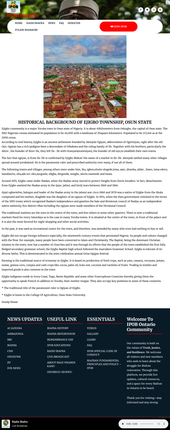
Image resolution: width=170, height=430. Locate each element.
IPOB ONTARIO (22, 15)
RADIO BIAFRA (56, 351)
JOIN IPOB (118, 26)
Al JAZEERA (14, 328)
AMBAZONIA (15, 333)
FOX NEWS (14, 368)
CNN (10, 351)
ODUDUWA (14, 356)
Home (18, 23)
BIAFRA (12, 345)
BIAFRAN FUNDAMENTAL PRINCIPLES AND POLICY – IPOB (104, 364)
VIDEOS (91, 328)
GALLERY (93, 333)
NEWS (51, 23)
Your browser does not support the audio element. (143, 423)
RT (9, 362)
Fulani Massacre (26, 29)
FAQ (61, 23)
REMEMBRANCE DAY (60, 339)
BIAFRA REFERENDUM (61, 333)
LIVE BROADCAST (58, 356)
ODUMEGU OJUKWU (59, 372)
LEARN (91, 339)
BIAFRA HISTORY (58, 328)
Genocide (74, 23)
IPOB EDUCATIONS (59, 345)
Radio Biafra (35, 23)
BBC (9, 339)
